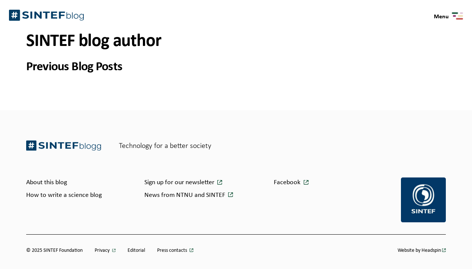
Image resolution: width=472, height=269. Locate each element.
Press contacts (172, 250)
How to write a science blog (64, 194)
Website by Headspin (419, 250)
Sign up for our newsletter (180, 181)
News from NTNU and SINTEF (185, 194)
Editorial (136, 250)
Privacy (103, 250)
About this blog (46, 181)
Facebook (287, 181)
